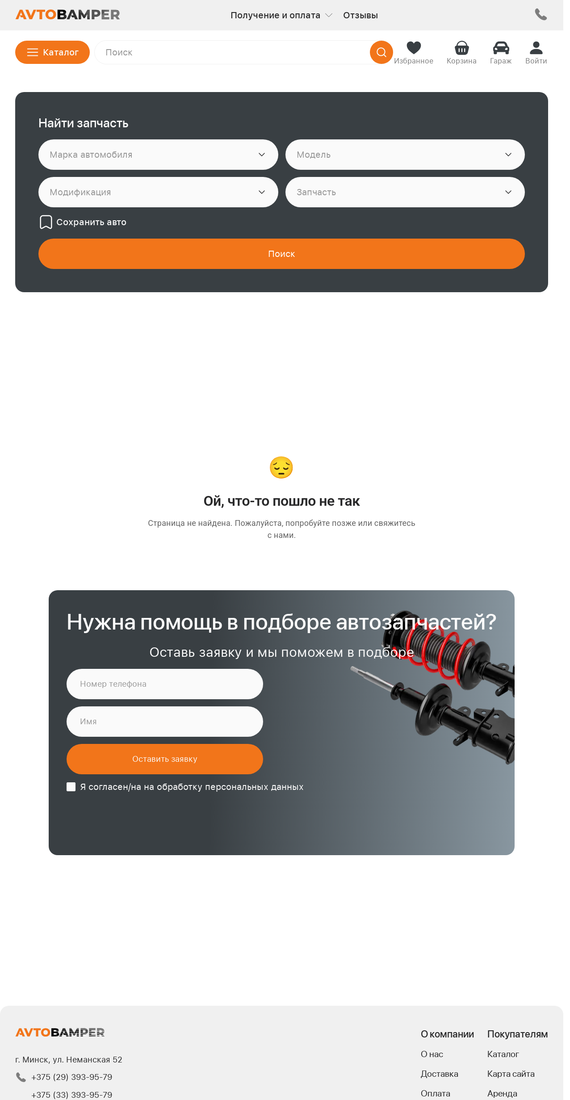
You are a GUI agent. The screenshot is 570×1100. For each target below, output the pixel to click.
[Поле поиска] (243, 52)
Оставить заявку (164, 759)
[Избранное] (413, 52)
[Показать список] (261, 154)
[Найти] (381, 52)
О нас (432, 1054)
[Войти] (536, 52)
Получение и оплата (281, 15)
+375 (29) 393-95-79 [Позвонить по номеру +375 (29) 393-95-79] (63, 1077)
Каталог (503, 1054)
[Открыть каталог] (52, 52)
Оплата (435, 1093)
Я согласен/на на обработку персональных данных (192, 786)
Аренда (502, 1093)
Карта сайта (511, 1073)
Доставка (439, 1073)
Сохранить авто (82, 222)
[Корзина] (462, 52)
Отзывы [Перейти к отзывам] (360, 15)
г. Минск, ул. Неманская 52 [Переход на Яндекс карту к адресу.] (68, 1059)
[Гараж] (501, 52)
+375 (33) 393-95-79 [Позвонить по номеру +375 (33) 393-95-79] (71, 1095)
